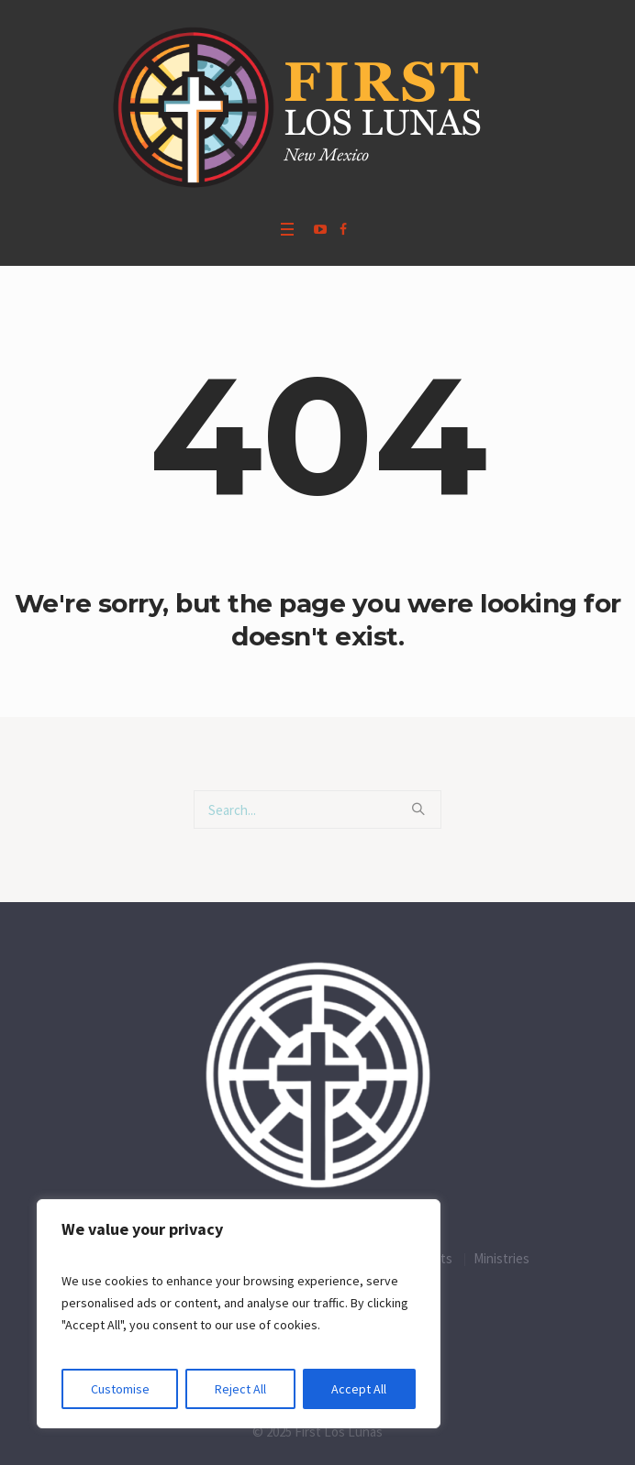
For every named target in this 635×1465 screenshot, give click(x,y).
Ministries (501, 1258)
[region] (238, 1313)
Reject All (240, 1389)
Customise (120, 1389)
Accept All (358, 1389)
